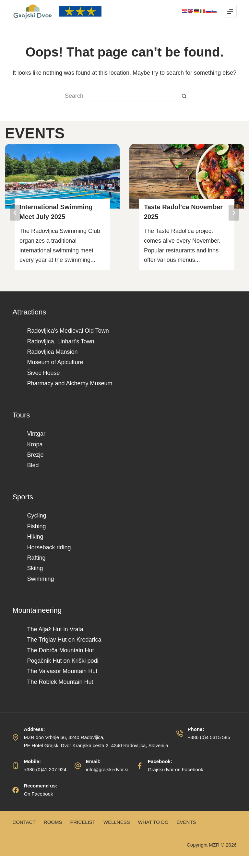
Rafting (36, 558)
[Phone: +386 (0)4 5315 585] (179, 733)
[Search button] (184, 96)
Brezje (35, 455)
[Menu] (230, 11)
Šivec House (43, 373)
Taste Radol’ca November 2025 (183, 211)
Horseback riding (49, 547)
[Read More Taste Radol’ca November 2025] (186, 176)
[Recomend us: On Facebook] (15, 790)
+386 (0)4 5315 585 (209, 737)
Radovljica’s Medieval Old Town (68, 330)
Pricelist (82, 822)
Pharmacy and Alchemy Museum (69, 383)
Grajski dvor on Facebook (175, 769)
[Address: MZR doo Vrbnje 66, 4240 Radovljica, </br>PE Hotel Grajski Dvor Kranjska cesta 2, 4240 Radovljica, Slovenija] (15, 737)
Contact (23, 822)
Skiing (35, 568)
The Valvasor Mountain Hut (62, 671)
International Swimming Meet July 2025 (56, 211)
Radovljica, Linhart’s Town (60, 341)
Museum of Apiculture (55, 362)
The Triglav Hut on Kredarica (64, 639)
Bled (33, 465)
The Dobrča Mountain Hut (60, 650)
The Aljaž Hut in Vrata (55, 629)
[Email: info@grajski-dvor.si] (78, 765)
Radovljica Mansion (52, 352)
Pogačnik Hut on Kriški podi (62, 661)
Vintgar (36, 433)
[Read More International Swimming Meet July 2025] (62, 176)
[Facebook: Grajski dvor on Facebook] (139, 765)
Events (186, 822)
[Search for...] (119, 96)
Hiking (35, 536)
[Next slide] (234, 213)
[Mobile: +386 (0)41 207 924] (15, 765)
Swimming (40, 579)
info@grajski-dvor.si (107, 769)
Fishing (36, 526)
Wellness (116, 822)
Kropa (34, 444)
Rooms (53, 822)
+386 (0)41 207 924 (45, 769)
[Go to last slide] (15, 213)
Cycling (36, 515)
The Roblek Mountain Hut (60, 682)
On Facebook (38, 794)
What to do (153, 822)
